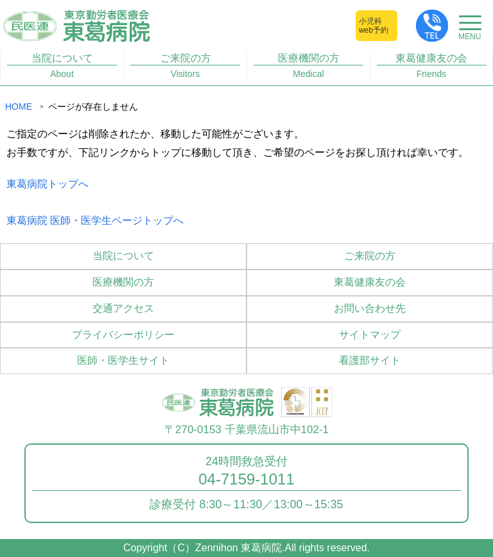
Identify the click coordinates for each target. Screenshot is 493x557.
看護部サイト (370, 360)
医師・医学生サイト (123, 360)
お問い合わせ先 (370, 308)
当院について (62, 66)
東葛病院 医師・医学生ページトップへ (95, 220)
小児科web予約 (373, 26)
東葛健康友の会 (432, 66)
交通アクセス (123, 308)
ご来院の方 (185, 66)
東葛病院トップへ (47, 183)
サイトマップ (370, 334)
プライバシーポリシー (123, 334)
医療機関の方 (309, 66)
